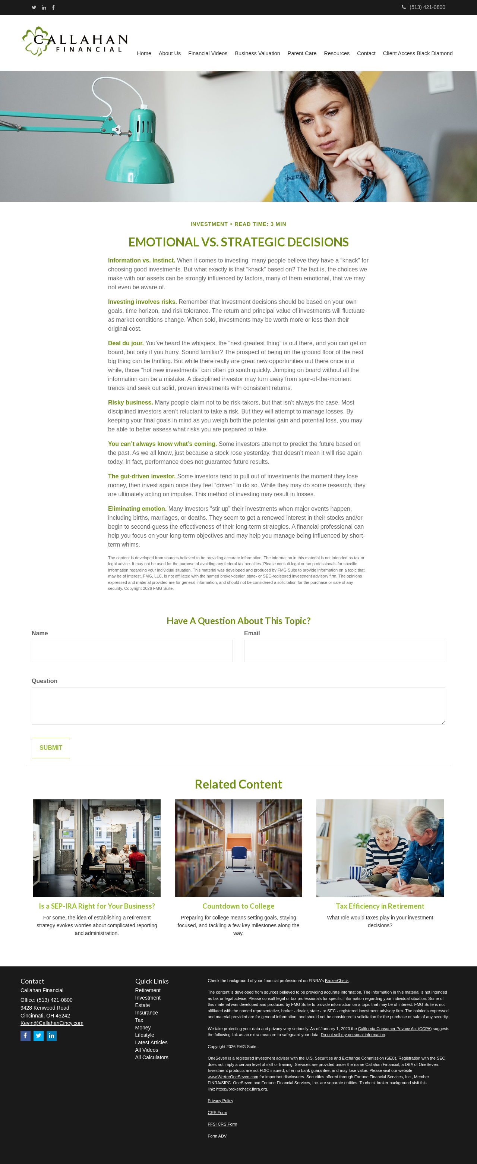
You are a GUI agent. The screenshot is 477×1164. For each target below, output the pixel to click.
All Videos (146, 1050)
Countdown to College (238, 906)
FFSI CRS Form (222, 1124)
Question (44, 681)
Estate (142, 1005)
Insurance (146, 1013)
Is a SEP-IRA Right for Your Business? (97, 906)
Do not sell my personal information (353, 1034)
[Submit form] (51, 748)
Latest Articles (151, 1042)
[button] (169, 43)
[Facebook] (53, 7)
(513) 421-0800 (423, 7)
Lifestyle (144, 1035)
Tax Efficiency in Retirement (380, 906)
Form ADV (217, 1136)
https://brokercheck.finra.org (241, 1089)
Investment (148, 998)
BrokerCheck (337, 980)
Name (40, 633)
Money (143, 1028)
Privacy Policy (220, 1100)
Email (252, 633)
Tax (139, 1020)
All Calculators (151, 1057)
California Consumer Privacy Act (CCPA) (395, 1028)
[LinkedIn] (44, 7)
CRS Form (217, 1112)
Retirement (148, 990)
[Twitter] (34, 7)
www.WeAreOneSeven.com (233, 1077)
